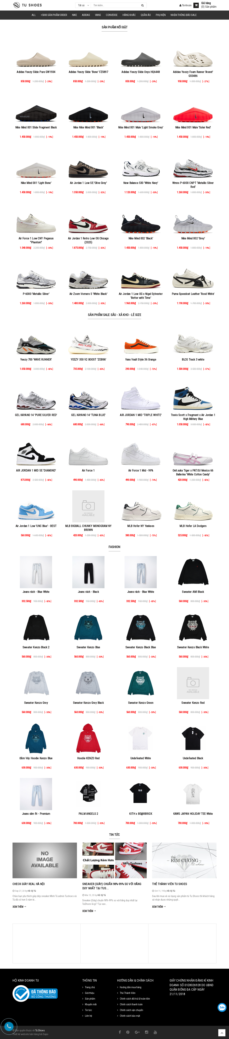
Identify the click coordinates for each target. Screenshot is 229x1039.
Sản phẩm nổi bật (115, 27)
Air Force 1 (88, 470)
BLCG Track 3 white (193, 359)
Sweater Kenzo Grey (36, 703)
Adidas (86, 15)
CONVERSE (112, 15)
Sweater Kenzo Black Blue (140, 647)
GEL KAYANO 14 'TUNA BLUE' (88, 415)
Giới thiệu (89, 993)
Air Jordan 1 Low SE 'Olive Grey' (88, 183)
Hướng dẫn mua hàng (130, 987)
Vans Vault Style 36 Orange (140, 359)
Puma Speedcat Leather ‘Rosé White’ (193, 294)
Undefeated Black (193, 758)
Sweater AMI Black (193, 592)
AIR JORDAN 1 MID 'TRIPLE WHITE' (141, 415)
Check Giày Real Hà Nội (29, 884)
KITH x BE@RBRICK (140, 813)
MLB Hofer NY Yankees (140, 526)
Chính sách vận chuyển (131, 1010)
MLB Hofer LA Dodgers (192, 526)
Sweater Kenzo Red (192, 703)
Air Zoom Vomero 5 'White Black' (88, 294)
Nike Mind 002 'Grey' (193, 238)
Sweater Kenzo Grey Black (88, 703)
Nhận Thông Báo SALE (184, 15)
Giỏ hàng (206, 3)
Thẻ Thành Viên (127, 993)
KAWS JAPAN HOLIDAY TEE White (193, 813)
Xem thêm (19, 906)
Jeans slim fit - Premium (36, 813)
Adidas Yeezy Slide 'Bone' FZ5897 (88, 72)
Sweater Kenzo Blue (88, 647)
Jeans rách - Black (88, 592)
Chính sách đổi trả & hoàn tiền (135, 998)
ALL (34, 15)
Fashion (114, 547)
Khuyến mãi (91, 1004)
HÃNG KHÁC (129, 15)
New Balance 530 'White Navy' (140, 183)
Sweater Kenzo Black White (193, 647)
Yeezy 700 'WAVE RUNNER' (36, 359)
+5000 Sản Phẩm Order (54, 15)
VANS (98, 15)
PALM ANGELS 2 (88, 813)
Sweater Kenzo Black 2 (36, 647)
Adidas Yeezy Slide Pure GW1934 (36, 72)
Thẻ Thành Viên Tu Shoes (169, 884)
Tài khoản (185, 5)
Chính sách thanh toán (131, 1004)
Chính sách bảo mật (130, 1015)
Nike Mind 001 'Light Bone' (36, 183)
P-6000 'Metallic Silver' (36, 294)
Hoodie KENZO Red (88, 758)
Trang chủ (90, 987)
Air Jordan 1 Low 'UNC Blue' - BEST (36, 526)
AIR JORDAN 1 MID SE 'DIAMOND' (36, 470)
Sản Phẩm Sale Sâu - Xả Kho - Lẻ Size (114, 315)
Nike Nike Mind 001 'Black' (88, 127)
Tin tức (114, 835)
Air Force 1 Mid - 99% (140, 470)
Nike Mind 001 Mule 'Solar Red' (193, 127)
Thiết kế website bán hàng (26, 1034)
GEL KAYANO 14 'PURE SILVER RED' (36, 415)
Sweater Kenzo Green (140, 703)
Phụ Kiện (161, 15)
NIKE (74, 15)
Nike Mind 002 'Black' (140, 238)
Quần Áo (146, 15)
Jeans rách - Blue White (36, 592)
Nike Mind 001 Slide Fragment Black (36, 127)
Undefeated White (140, 758)
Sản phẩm (90, 998)
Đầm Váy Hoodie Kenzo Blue (36, 758)
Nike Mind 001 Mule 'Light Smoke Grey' (140, 127)
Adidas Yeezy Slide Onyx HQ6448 (140, 72)
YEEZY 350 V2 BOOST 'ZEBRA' (88, 359)
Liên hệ (88, 1015)
